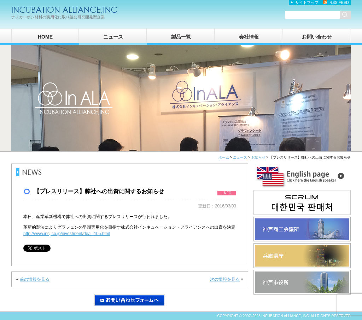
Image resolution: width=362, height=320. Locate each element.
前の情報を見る (34, 279)
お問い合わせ (317, 37)
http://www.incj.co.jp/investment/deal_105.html (66, 233)
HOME (45, 37)
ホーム (223, 157)
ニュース (113, 37)
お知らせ (258, 157)
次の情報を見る (225, 279)
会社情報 (249, 37)
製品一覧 (181, 37)
